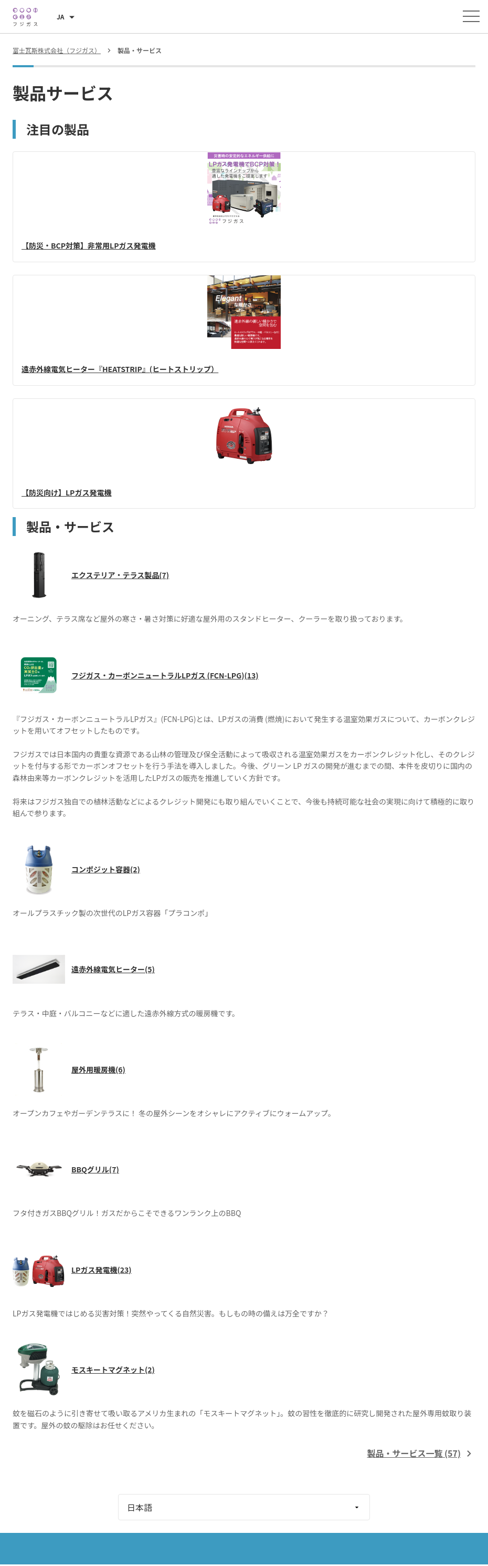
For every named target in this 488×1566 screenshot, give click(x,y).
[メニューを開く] (471, 16)
